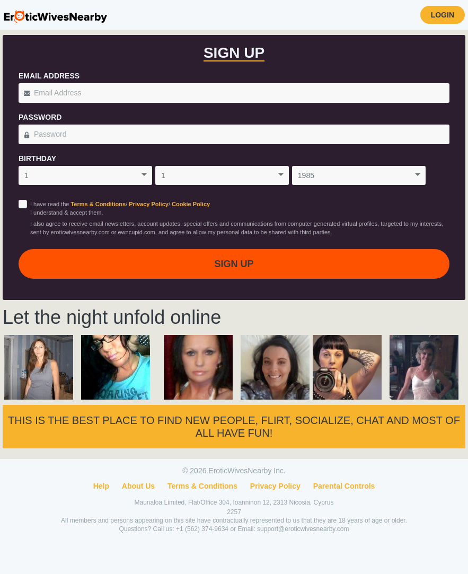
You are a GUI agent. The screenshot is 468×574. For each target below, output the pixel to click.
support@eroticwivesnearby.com (303, 529)
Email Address (49, 76)
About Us (138, 486)
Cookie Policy (191, 204)
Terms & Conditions (98, 204)
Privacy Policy (149, 204)
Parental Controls (344, 486)
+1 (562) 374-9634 (203, 529)
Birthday (37, 158)
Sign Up (233, 264)
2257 (234, 512)
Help (101, 486)
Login (442, 15)
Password (40, 117)
